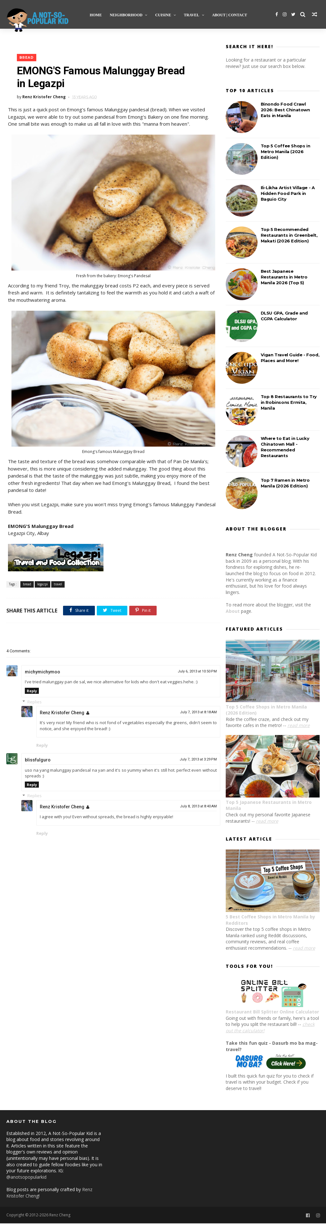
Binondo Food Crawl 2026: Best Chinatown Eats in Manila (285, 110)
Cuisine (163, 14)
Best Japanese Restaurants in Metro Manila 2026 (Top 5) (284, 277)
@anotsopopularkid (26, 1178)
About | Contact (229, 14)
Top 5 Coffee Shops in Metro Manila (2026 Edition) (285, 152)
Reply (32, 692)
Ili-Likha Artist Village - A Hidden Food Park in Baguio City (288, 193)
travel (58, 585)
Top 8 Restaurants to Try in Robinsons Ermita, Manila (289, 402)
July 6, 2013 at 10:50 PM (193, 673)
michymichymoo (42, 673)
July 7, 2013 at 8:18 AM (194, 713)
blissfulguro (38, 761)
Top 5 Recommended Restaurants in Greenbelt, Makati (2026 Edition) (289, 235)
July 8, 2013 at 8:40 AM (194, 807)
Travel (191, 14)
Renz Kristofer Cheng (62, 713)
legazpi (42, 585)
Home (96, 14)
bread (26, 58)
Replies (34, 703)
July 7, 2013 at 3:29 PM (194, 761)
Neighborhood (126, 14)
